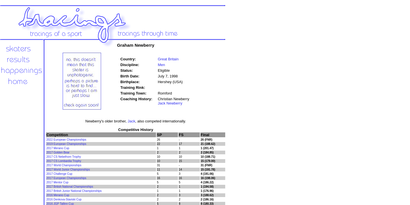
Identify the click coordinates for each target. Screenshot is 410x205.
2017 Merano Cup (57, 148)
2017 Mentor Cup (57, 182)
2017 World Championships (63, 165)
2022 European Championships (66, 139)
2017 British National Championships (69, 186)
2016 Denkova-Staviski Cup (63, 199)
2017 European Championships (66, 178)
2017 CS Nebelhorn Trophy (63, 156)
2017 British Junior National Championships (74, 190)
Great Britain (168, 59)
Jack (131, 121)
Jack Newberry (170, 103)
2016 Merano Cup (57, 195)
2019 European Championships (66, 143)
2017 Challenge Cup (59, 173)
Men (161, 65)
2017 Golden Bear (57, 152)
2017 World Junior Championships (68, 169)
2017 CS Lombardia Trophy (63, 161)
